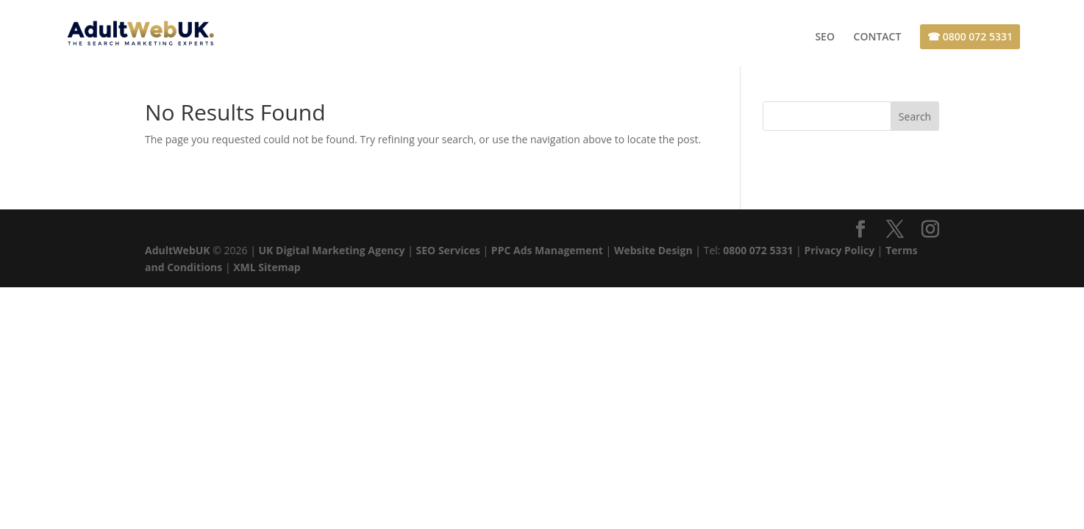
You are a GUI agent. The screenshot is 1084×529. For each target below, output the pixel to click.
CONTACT (878, 37)
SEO (825, 37)
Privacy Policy (839, 250)
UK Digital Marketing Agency (332, 250)
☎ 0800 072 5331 (970, 36)
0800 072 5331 (758, 250)
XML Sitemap (266, 267)
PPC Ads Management (547, 250)
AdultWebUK (177, 250)
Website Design (653, 250)
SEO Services (448, 250)
